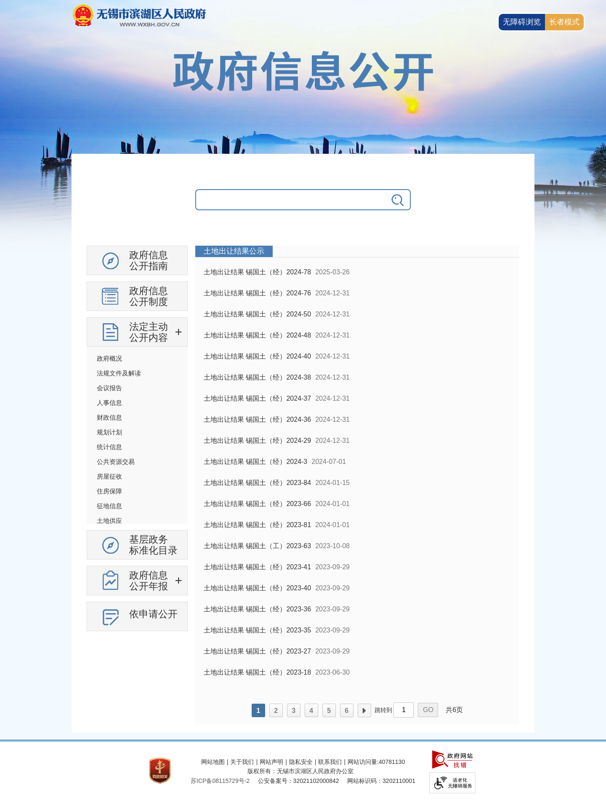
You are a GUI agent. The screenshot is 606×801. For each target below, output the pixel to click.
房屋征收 (109, 476)
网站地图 (213, 761)
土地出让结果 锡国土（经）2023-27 (257, 651)
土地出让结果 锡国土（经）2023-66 (257, 503)
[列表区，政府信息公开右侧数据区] (357, 485)
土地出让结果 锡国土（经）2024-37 (257, 398)
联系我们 (330, 761)
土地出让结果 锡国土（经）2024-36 (257, 419)
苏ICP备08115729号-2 (220, 780)
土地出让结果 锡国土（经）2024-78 (257, 272)
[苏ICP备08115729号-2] (220, 780)
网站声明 (271, 761)
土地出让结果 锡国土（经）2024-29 (257, 440)
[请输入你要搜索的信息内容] (290, 199)
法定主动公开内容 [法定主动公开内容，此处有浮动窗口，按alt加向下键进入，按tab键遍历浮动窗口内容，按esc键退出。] (148, 332)
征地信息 (109, 505)
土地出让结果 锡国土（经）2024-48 (257, 335)
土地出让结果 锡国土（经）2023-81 (257, 524)
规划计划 (109, 432)
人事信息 (109, 402)
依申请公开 (153, 613)
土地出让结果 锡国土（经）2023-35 (257, 630)
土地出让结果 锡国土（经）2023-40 (257, 588)
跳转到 (383, 710)
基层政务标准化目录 (153, 545)
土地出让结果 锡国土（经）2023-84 (257, 482)
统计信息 (109, 446)
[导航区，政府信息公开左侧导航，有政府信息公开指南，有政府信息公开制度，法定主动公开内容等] (137, 442)
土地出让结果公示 (234, 251)
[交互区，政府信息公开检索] (303, 206)
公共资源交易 (116, 461)
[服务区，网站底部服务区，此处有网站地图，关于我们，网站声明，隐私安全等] (303, 771)
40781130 (392, 761)
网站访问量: (363, 761)
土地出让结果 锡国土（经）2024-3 (255, 461)
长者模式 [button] (564, 22)
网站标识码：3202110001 (381, 780)
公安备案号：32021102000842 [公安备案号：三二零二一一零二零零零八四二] (298, 780)
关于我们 (242, 761)
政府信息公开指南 (148, 260)
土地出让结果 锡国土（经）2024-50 (257, 314)
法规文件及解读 (119, 373)
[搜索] (398, 199)
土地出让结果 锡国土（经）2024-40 (257, 356)
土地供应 (109, 520)
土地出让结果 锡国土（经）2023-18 (257, 672)
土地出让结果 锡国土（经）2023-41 (257, 567)
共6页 (454, 709)
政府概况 (109, 358)
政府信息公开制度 (148, 296)
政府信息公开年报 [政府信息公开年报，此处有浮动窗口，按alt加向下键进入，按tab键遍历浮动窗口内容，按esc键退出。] (148, 581)
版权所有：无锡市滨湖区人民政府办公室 (300, 771)
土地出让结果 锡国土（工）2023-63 (257, 545)
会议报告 (109, 387)
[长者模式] (564, 22)
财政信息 (109, 417)
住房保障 (109, 491)
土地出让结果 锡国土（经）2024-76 (257, 293)
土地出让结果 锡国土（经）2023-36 (257, 609)
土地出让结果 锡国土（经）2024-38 (257, 377)
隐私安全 (301, 761)
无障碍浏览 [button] (522, 22)
